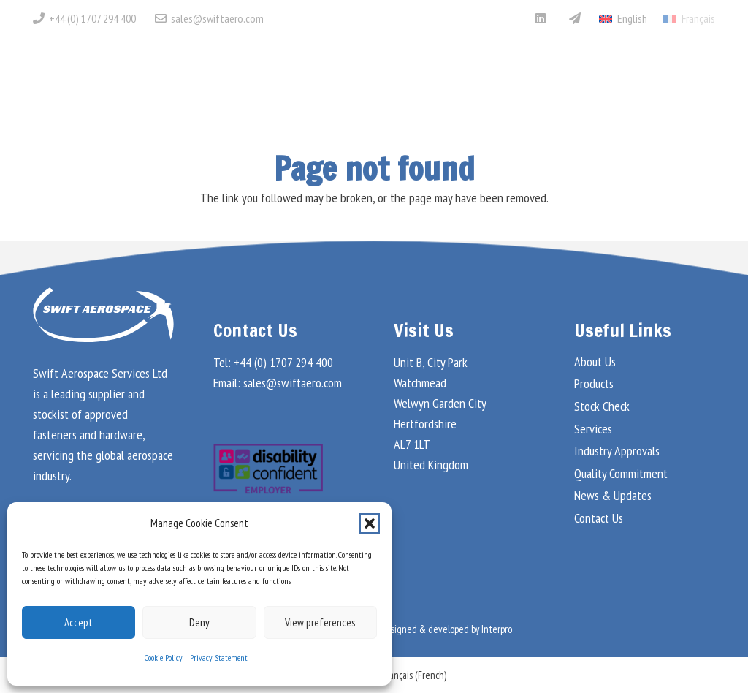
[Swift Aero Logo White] (117, 77)
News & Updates (613, 495)
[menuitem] (689, 18)
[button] (369, 523)
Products (594, 383)
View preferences (320, 622)
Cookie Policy (164, 657)
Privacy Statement (219, 657)
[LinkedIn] (540, 18)
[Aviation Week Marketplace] (575, 18)
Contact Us (598, 518)
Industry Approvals (617, 450)
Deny (199, 622)
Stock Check (602, 406)
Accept (78, 622)
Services (593, 428)
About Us (595, 361)
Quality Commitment (621, 473)
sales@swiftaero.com (292, 382)
